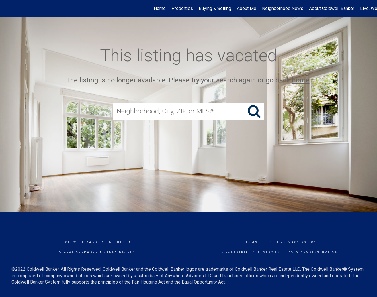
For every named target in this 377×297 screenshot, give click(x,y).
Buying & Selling (215, 8)
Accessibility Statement (252, 251)
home (301, 80)
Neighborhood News (282, 8)
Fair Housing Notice (312, 251)
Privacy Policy (299, 242)
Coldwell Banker (83, 242)
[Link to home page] (7, 8)
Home (160, 8)
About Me (246, 8)
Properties (182, 8)
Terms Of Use (259, 242)
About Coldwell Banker (331, 8)
